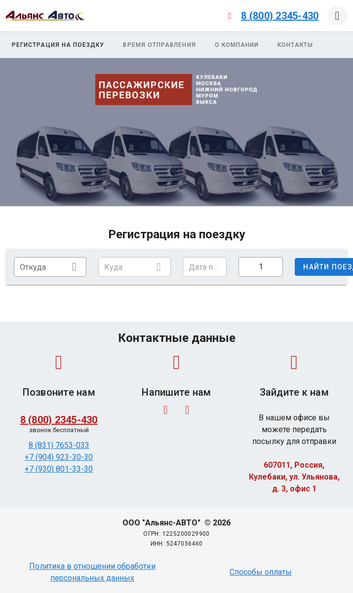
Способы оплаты (261, 572)
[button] (205, 267)
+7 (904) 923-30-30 (59, 457)
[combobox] (50, 267)
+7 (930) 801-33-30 (59, 469)
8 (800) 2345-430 (279, 16)
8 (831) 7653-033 (59, 445)
